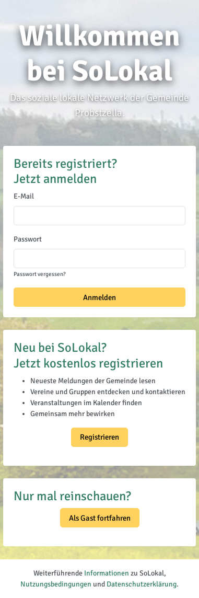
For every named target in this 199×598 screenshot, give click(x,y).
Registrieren (99, 437)
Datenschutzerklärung (142, 584)
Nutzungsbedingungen (55, 584)
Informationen (106, 573)
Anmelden (99, 297)
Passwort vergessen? (39, 274)
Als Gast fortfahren (100, 518)
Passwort (28, 239)
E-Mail (24, 196)
